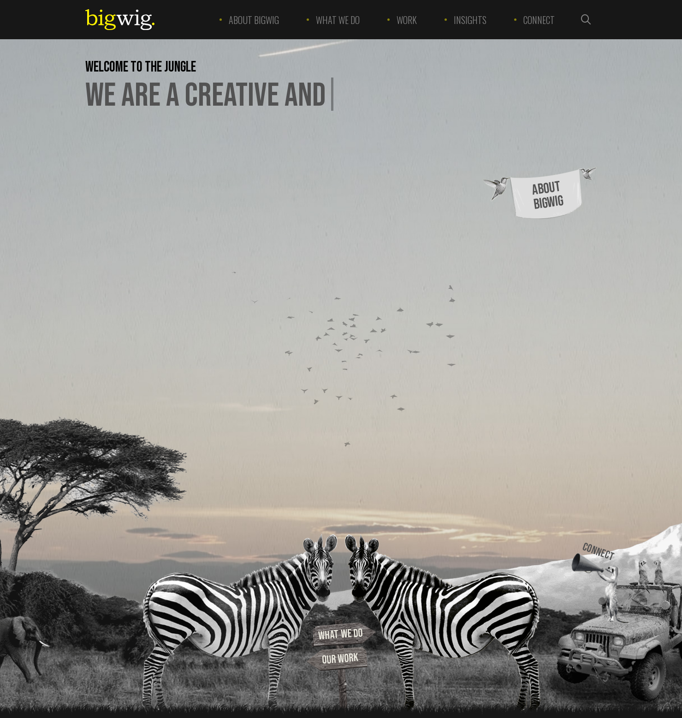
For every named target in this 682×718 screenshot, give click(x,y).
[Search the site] (586, 19)
